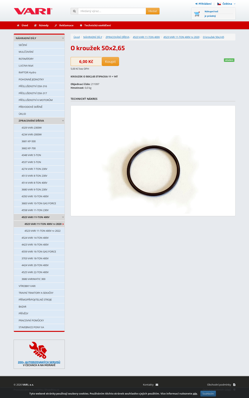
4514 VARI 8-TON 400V (34, 182)
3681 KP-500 (29, 141)
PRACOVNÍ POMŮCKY (31, 320)
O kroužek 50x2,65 (213, 37)
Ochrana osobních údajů (219, 389)
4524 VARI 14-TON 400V (35, 237)
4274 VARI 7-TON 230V (34, 169)
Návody (41, 25)
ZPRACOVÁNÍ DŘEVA (31, 120)
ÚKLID (22, 114)
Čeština (226, 3)
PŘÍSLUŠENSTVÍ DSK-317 (33, 93)
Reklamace (64, 25)
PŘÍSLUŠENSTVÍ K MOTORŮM (36, 100)
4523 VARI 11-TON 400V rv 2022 (42, 230)
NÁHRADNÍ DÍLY (26, 38)
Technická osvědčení (95, 25)
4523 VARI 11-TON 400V (35, 217)
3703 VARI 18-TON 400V (35, 258)
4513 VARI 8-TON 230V (34, 175)
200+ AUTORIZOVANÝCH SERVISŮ (39, 362)
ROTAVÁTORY (26, 58)
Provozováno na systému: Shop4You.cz (36, 389)
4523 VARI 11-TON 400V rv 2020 (43, 224)
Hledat (152, 11)
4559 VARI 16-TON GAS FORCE (39, 251)
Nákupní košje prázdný (211, 13)
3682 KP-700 (29, 148)
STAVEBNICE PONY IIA (31, 327)
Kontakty (150, 384)
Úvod (22, 25)
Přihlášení (203, 3)
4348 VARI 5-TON (31, 155)
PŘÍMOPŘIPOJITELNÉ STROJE (35, 299)
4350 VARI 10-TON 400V (35, 196)
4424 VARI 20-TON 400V (35, 265)
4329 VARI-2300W (32, 127)
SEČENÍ (23, 45)
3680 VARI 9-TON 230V (34, 189)
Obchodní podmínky (221, 384)
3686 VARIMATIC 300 (33, 279)
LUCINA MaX (26, 65)
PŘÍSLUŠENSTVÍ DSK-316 (33, 86)
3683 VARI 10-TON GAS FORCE (39, 203)
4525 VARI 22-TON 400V (35, 272)
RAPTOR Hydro (27, 72)
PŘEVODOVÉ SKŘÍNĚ (30, 107)
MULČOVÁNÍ (26, 51)
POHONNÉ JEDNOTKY (31, 79)
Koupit (110, 61)
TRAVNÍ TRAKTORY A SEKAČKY (36, 293)
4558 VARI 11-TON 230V (35, 210)
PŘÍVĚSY (23, 313)
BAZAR (22, 306)
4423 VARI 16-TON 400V (35, 244)
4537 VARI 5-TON (31, 162)
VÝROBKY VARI (27, 286)
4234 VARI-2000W (32, 134)
